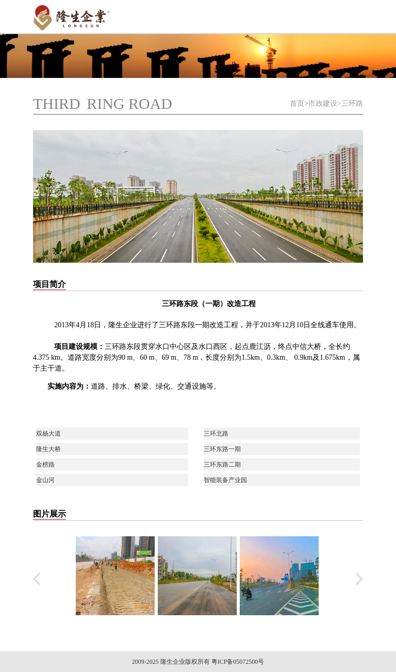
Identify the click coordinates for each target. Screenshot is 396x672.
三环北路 (216, 433)
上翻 (36, 578)
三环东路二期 (222, 464)
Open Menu (350, 15)
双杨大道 (48, 433)
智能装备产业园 (225, 480)
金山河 (45, 480)
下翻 (359, 578)
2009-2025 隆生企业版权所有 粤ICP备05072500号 (198, 661)
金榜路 (45, 464)
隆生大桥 (48, 449)
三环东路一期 (222, 449)
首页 (297, 103)
